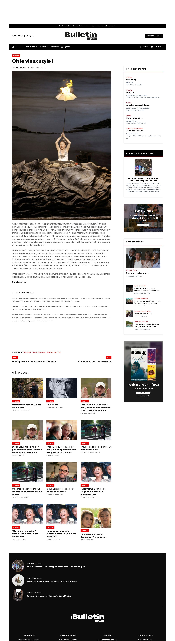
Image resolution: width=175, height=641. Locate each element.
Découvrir (55, 47)
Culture (43, 47)
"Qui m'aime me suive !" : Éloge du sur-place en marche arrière (93, 492)
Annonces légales (153, 35)
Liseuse (144, 47)
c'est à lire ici (143, 393)
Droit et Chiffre (65, 26)
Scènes (16, 55)
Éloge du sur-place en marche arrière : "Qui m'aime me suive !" (61, 534)
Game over (52, 405)
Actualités (30, 47)
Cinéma (16, 401)
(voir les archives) (143, 396)
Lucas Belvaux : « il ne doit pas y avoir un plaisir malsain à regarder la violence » (61, 450)
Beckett (27, 352)
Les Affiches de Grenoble (67, 639)
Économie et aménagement (29, 639)
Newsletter (110, 26)
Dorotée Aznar (21, 67)
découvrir (143, 225)
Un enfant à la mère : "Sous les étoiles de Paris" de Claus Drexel (27, 492)
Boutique (156, 47)
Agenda (65, 47)
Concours (92, 26)
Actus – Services (79, 26)
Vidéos (100, 26)
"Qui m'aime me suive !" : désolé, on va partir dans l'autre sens (25, 534)
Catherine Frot (54, 352)
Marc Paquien (39, 352)
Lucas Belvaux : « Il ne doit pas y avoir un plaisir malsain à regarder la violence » (96, 407)
